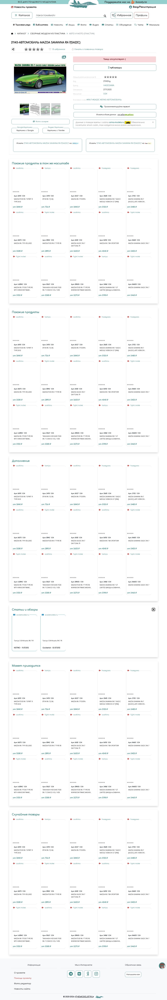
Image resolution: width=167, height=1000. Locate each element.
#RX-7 (89, 100)
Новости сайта (22, 989)
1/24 (105, 94)
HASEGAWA (108, 85)
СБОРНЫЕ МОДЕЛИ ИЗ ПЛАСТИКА (47, 34)
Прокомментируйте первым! (115, 107)
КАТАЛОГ (21, 34)
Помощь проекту (22, 978)
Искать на (48, 143)
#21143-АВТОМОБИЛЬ (111, 100)
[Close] (153, 122)
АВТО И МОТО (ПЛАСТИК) (81, 34)
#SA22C (96, 100)
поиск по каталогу (45, 16)
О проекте (19, 973)
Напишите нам (133, 974)
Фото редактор (22, 984)
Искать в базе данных (114, 115)
